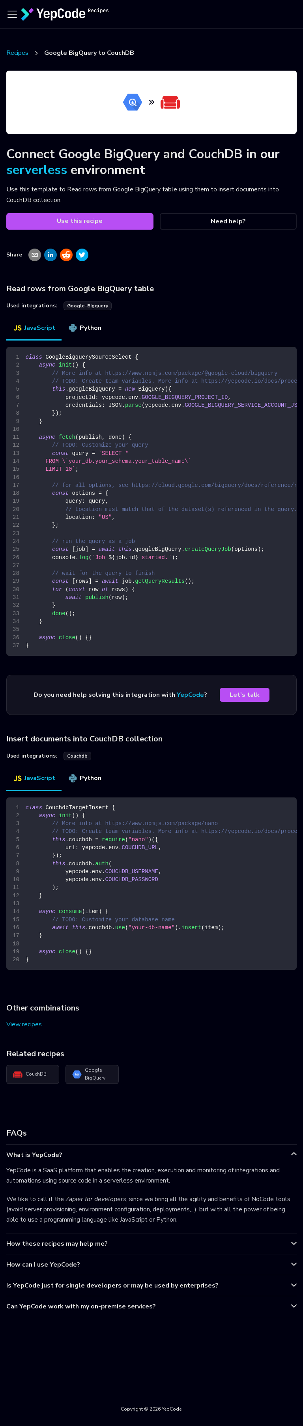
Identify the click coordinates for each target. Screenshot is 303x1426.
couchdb (77, 756)
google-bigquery (87, 306)
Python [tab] (84, 328)
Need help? (228, 221)
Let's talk (245, 695)
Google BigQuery (88, 1074)
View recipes (24, 1024)
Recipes (17, 53)
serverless (36, 169)
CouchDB (30, 1074)
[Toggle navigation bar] (12, 14)
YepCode (190, 695)
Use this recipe (80, 221)
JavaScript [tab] (34, 328)
